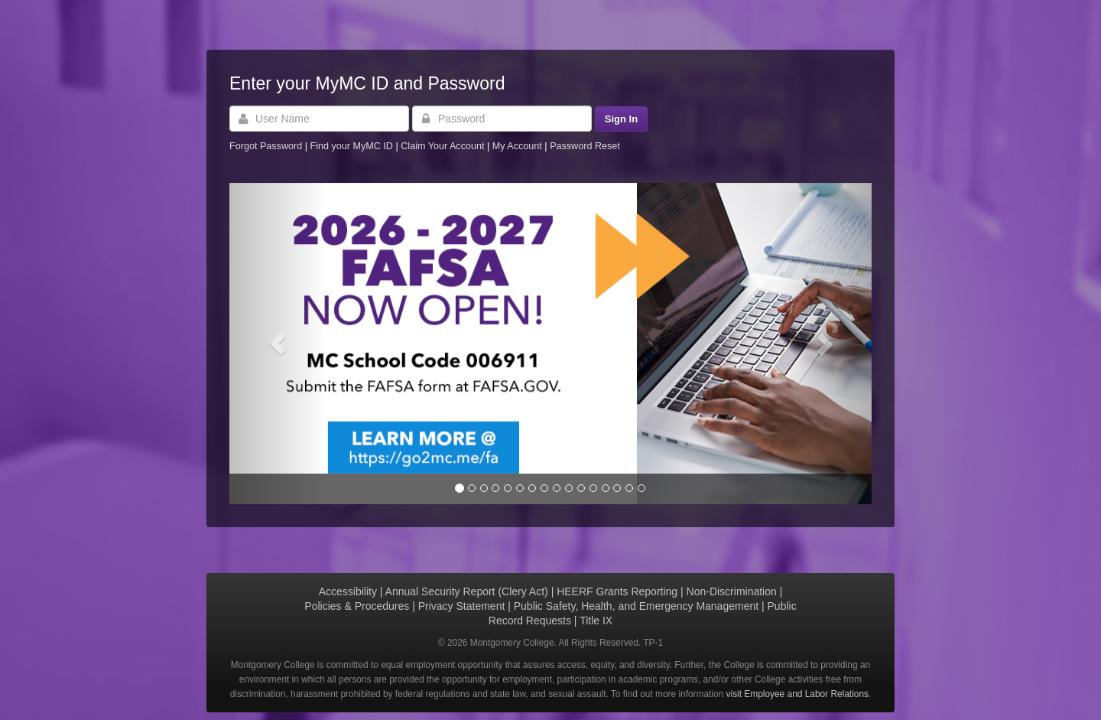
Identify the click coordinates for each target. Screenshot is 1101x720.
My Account (518, 146)
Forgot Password (265, 146)
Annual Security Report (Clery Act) (466, 591)
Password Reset (585, 146)
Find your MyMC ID (351, 146)
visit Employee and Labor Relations (797, 694)
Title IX (596, 620)
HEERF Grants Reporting (617, 591)
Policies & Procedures (356, 606)
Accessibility (348, 591)
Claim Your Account (444, 146)
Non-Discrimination (732, 591)
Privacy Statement (461, 606)
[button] (277, 343)
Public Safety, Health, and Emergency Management (636, 606)
